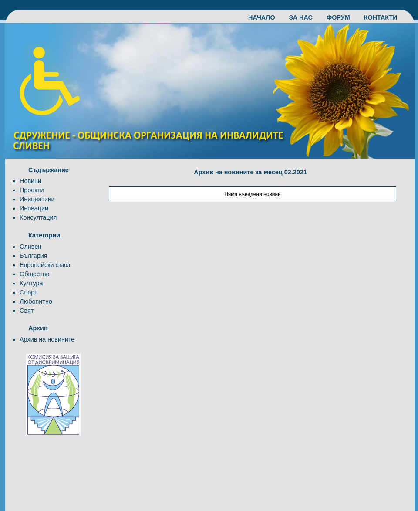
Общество (34, 274)
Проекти (32, 189)
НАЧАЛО (266, 17)
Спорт (28, 292)
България (33, 255)
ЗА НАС (305, 17)
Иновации (34, 208)
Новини (30, 180)
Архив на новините (47, 339)
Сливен (30, 246)
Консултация (38, 217)
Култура (31, 283)
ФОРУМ (343, 17)
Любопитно (36, 301)
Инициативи (37, 199)
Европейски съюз (45, 264)
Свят (27, 310)
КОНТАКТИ (381, 17)
